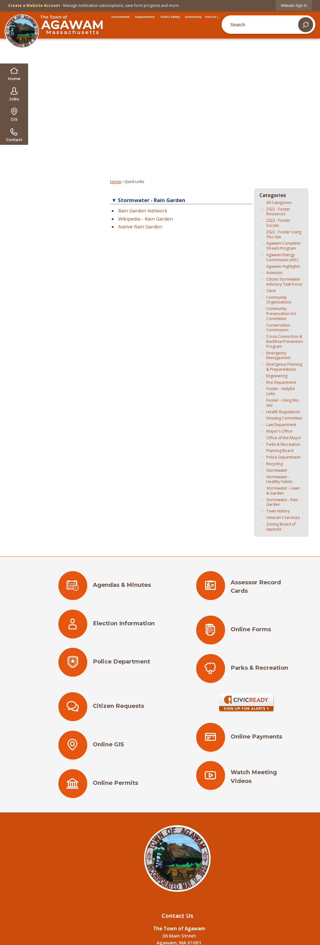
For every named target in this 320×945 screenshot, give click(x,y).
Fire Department (281, 382)
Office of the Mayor (283, 437)
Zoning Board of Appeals (281, 526)
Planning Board (279, 450)
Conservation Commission (278, 328)
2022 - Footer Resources (278, 211)
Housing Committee (284, 418)
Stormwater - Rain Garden (282, 502)
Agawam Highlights (283, 266)
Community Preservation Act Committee (281, 313)
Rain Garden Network (143, 210)
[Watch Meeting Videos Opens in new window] (246, 778)
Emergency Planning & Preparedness (284, 367)
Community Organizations (278, 300)
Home (115, 181)
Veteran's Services (283, 517)
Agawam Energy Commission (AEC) (282, 257)
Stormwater (277, 470)
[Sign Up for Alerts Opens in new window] (246, 702)
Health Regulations (283, 411)
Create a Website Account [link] (34, 5)
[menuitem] (120, 17)
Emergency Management (278, 355)
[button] (305, 24)
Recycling (274, 463)
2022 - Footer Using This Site (283, 234)
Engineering (277, 376)
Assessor (274, 272)
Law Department (281, 424)
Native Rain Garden (140, 226)
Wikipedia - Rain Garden (145, 219)
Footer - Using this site (282, 403)
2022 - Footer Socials (278, 223)
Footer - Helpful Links (280, 391)
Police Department (283, 457)
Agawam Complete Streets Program (283, 246)
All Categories (279, 202)
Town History (278, 511)
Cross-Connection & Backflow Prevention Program (284, 341)
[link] (294, 5)
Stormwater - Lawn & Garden (283, 490)
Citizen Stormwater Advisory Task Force (284, 282)
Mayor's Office (279, 431)
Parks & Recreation (283, 444)
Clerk (271, 290)
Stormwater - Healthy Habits (279, 479)
